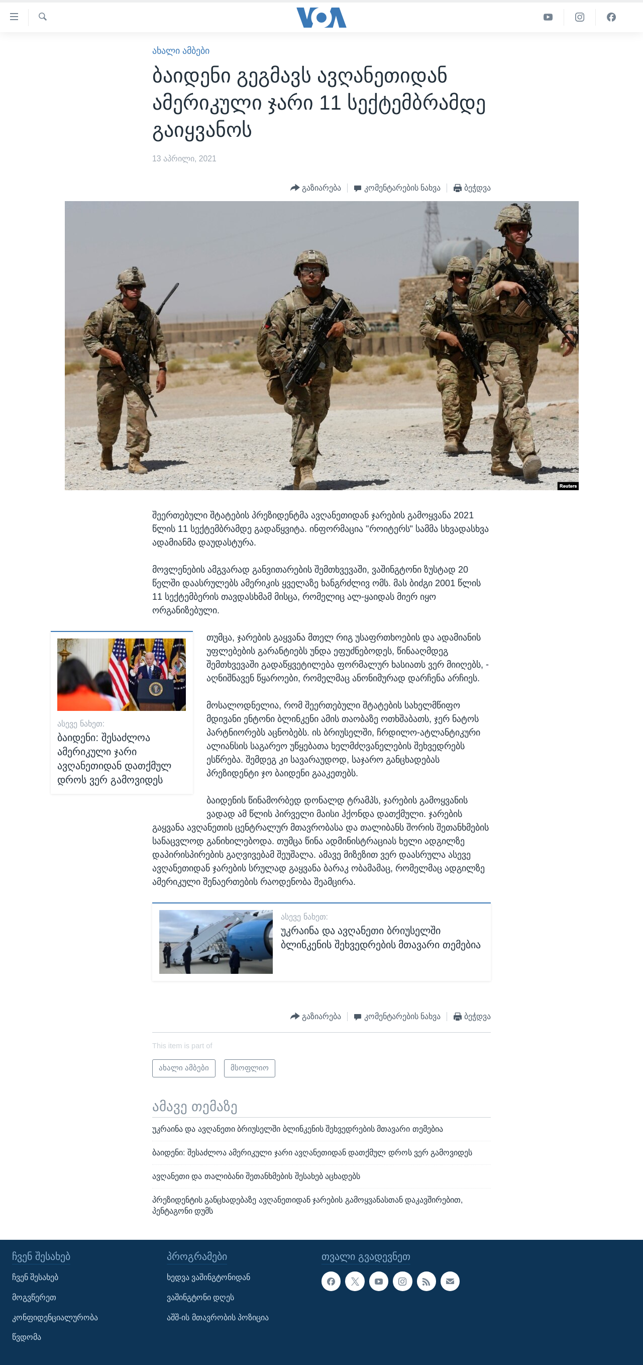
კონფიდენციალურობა (55, 1317)
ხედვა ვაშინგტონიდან (208, 1277)
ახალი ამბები (180, 51)
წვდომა (26, 1337)
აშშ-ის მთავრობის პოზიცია (218, 1317)
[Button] (316, 188)
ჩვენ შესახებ (35, 1277)
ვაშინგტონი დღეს (200, 1297)
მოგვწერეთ (34, 1297)
